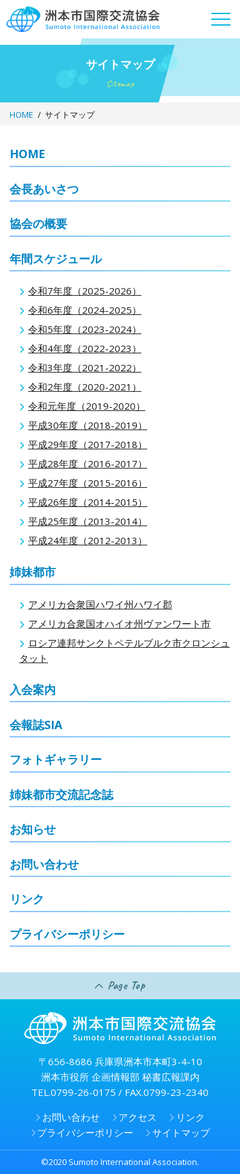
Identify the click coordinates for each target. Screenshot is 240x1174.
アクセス (137, 1117)
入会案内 (33, 689)
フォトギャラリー (56, 759)
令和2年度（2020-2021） (84, 386)
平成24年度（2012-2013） (87, 540)
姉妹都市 (33, 571)
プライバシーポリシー (67, 934)
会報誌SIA (36, 724)
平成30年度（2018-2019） (87, 425)
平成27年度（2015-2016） (87, 482)
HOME (21, 114)
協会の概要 (38, 223)
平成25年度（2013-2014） (87, 521)
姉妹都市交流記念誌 (61, 794)
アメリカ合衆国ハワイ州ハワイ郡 (100, 604)
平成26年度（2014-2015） (87, 501)
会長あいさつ (44, 189)
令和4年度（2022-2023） (84, 348)
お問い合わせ (44, 864)
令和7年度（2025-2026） (84, 290)
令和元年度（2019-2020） (86, 405)
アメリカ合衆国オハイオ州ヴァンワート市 (119, 623)
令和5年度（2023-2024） (84, 329)
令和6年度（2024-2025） (84, 309)
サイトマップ (181, 1132)
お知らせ (33, 829)
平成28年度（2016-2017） (87, 463)
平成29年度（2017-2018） (87, 444)
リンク (27, 898)
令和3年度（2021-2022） (84, 367)
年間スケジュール (56, 258)
